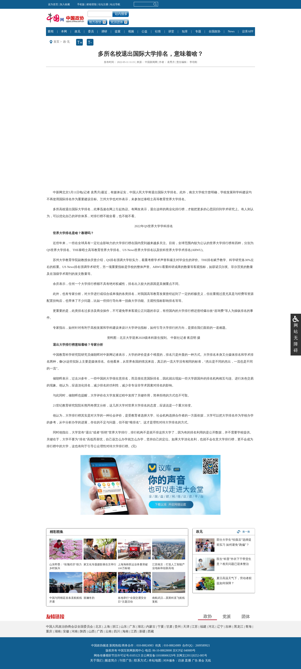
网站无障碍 (296, 338)
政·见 (66, 41)
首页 (56, 41)
